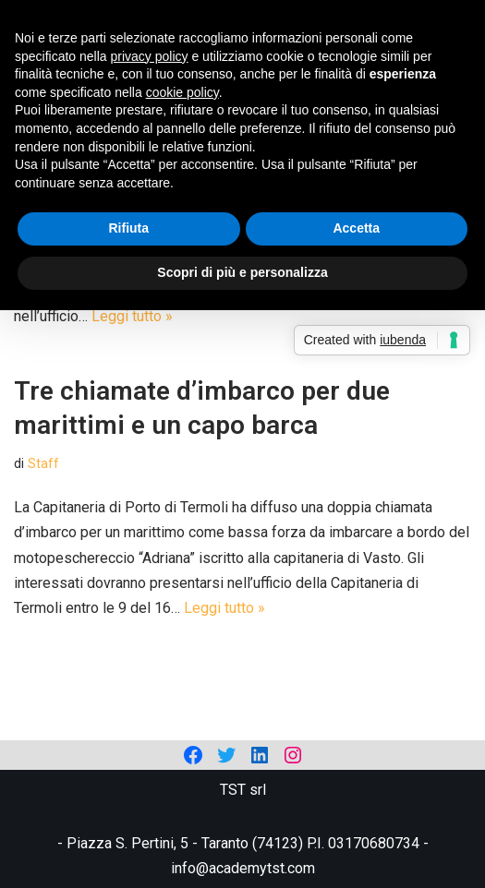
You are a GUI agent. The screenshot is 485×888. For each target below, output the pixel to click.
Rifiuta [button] (128, 228)
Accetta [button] (356, 228)
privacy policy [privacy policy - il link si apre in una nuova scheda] (149, 56)
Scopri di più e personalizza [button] (242, 272)
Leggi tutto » (132, 316)
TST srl (243, 789)
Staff (43, 464)
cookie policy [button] (182, 92)
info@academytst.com (243, 868)
